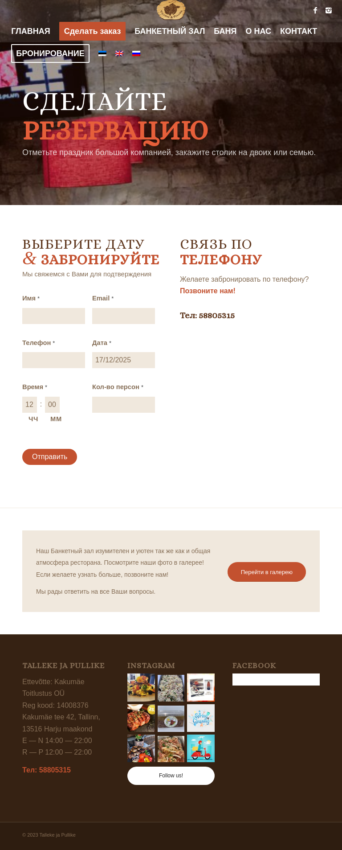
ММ (56, 419)
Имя (31, 298)
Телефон (38, 342)
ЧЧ (33, 419)
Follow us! (171, 775)
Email (103, 298)
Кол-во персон (117, 386)
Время (34, 386)
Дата (101, 342)
